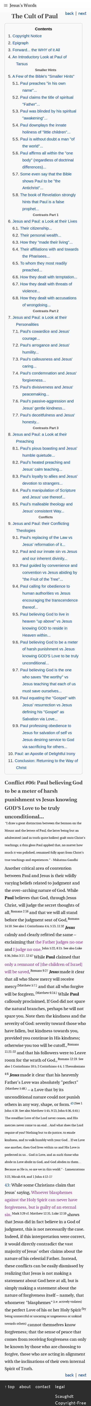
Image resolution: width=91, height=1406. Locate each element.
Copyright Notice (27, 36)
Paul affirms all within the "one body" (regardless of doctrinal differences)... (47, 160)
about (25, 1386)
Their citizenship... (36, 228)
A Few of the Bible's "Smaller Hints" (43, 76)
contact (43, 1386)
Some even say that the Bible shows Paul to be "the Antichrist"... (46, 181)
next (82, 13)
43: (7, 1185)
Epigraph (20, 43)
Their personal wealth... (40, 235)
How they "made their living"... (46, 242)
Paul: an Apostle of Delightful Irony (45, 753)
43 (71, 1103)
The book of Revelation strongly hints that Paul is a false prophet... (48, 202)
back (69, 13)
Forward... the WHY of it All (36, 50)
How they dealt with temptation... (49, 277)
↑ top (10, 1386)
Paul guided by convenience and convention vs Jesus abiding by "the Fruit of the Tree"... (49, 572)
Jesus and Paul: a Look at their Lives (45, 221)
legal (60, 1386)
